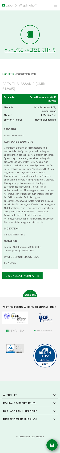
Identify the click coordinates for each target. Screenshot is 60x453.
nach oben (30, 294)
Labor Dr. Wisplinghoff (20, 5)
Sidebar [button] (52, 445)
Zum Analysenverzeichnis (23, 275)
